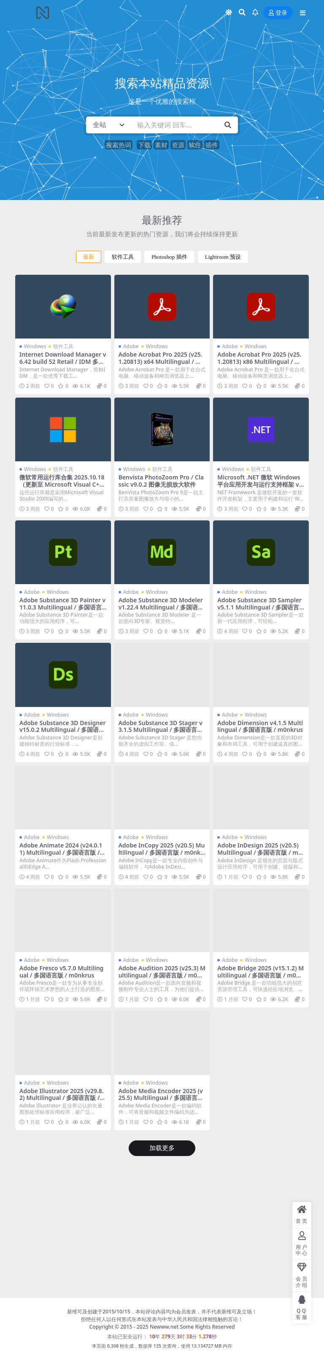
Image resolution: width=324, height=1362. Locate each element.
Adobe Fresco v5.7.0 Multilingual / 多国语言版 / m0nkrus (61, 971)
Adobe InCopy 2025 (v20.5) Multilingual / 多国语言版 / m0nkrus (162, 852)
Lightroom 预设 (223, 257)
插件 (211, 145)
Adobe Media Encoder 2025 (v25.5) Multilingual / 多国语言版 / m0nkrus (161, 1098)
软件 (195, 145)
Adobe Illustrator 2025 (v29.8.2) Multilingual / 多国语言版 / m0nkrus (61, 1098)
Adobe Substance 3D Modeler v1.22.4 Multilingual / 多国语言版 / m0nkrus (161, 607)
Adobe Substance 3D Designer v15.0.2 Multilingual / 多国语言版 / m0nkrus (62, 730)
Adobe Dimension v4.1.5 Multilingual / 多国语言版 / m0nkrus (260, 726)
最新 (88, 257)
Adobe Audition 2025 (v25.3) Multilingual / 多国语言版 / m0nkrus (162, 975)
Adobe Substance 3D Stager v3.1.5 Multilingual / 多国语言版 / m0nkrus (161, 730)
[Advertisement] (162, 1229)
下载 (144, 145)
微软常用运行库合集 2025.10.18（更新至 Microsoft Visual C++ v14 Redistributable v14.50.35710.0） (61, 487)
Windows (35, 346)
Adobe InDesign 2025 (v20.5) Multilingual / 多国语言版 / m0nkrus (259, 852)
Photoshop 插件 (169, 257)
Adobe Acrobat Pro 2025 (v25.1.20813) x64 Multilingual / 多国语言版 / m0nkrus (160, 361)
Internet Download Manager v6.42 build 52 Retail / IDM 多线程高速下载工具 (62, 361)
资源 (178, 145)
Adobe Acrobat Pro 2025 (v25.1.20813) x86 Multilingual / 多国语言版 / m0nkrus (259, 361)
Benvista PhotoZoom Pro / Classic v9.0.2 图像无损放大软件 (161, 480)
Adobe (131, 346)
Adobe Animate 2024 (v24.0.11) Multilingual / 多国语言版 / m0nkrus (60, 852)
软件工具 (123, 257)
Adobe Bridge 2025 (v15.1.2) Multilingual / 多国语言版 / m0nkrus (260, 975)
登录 (278, 13)
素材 (161, 145)
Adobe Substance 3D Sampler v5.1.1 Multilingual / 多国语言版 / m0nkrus (259, 607)
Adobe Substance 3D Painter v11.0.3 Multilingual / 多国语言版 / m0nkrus (62, 607)
